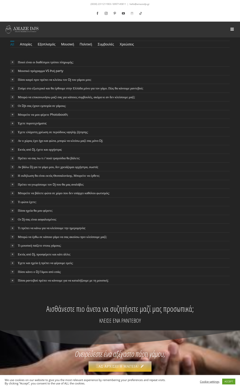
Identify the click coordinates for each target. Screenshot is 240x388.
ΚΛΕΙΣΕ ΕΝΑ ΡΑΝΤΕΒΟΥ (120, 320)
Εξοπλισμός (47, 44)
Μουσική (67, 44)
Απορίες (26, 44)
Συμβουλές (106, 44)
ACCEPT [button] (228, 381)
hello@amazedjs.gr (140, 4)
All (12, 44)
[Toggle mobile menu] (232, 29)
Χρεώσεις (127, 44)
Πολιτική (86, 44)
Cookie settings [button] (209, 381)
